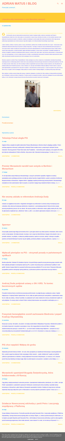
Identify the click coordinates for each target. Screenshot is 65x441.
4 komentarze (15, 363)
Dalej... (60, 156)
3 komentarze (15, 304)
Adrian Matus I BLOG (19, 3)
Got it (36, 439)
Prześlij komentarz (7, 123)
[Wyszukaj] (58, 3)
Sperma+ (6, 225)
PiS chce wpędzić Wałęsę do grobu (19, 345)
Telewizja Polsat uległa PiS (15, 138)
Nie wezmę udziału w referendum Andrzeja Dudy (25, 197)
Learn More (30, 439)
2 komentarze (15, 214)
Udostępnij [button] (57, 110)
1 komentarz (15, 156)
